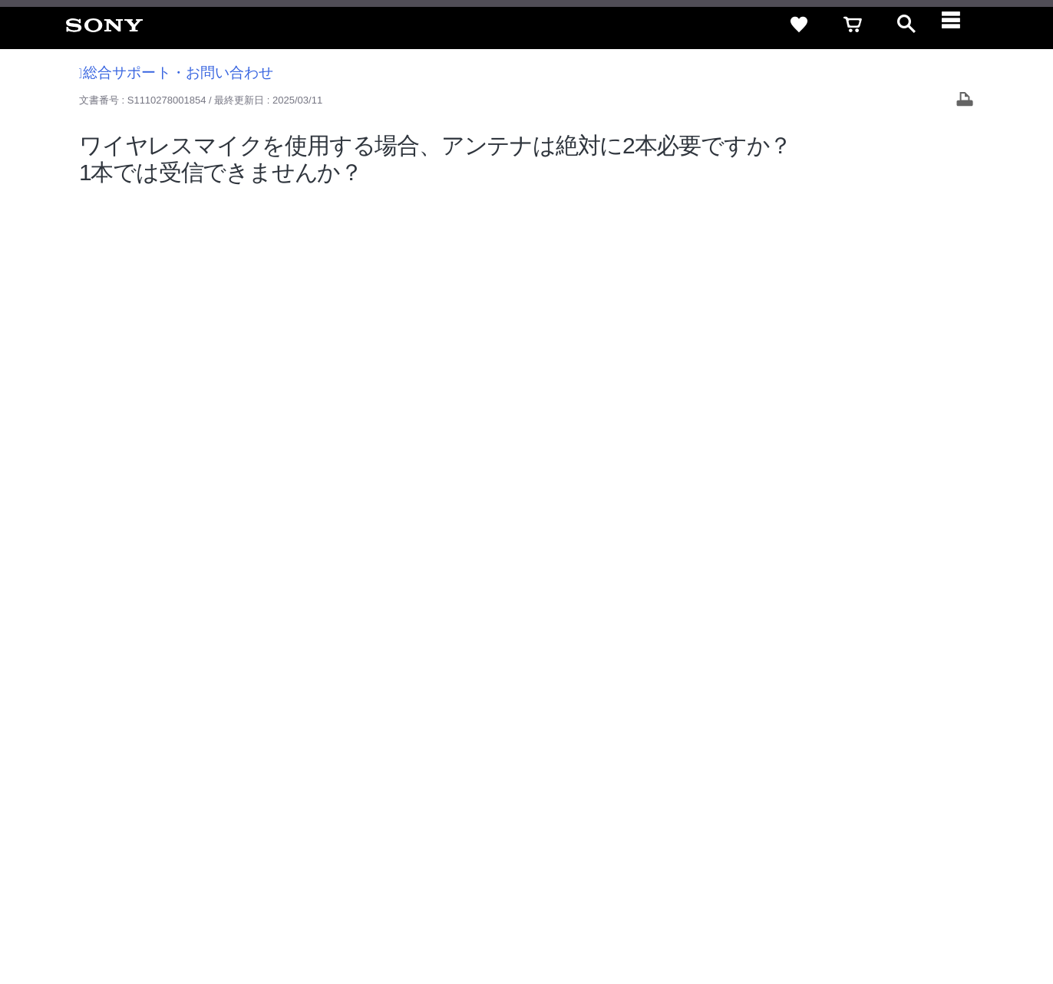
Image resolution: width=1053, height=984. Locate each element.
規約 (943, 772)
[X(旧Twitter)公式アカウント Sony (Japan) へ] (871, 838)
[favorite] (799, 24)
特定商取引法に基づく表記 (776, 772)
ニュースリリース (761, 800)
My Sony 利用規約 (912, 800)
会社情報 (546, 800)
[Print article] (965, 101)
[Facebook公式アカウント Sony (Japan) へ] (937, 838)
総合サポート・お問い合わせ (176, 72)
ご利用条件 (125, 922)
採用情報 (601, 800)
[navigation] (960, 24)
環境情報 (837, 800)
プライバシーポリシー (209, 922)
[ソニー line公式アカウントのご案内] (838, 838)
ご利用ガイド (885, 772)
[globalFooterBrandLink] (895, 931)
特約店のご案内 (671, 800)
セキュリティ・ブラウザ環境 (633, 772)
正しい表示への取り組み (323, 922)
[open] (906, 24)
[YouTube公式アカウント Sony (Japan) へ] (904, 838)
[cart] (853, 24)
